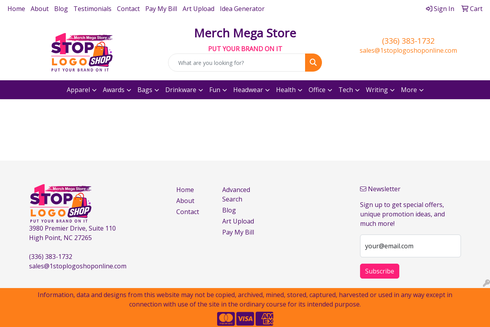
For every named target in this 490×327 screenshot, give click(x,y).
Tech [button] (345, 89)
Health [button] (286, 89)
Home (16, 8)
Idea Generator (242, 8)
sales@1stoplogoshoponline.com (408, 50)
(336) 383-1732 (408, 40)
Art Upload (198, 8)
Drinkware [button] (180, 89)
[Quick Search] (236, 63)
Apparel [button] (78, 89)
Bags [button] (144, 89)
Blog (61, 8)
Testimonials (92, 8)
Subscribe (379, 271)
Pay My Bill (161, 8)
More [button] (409, 89)
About (40, 8)
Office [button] (317, 89)
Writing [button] (377, 89)
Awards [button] (113, 89)
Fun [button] (214, 89)
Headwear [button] (248, 89)
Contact (128, 8)
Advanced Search (236, 194)
